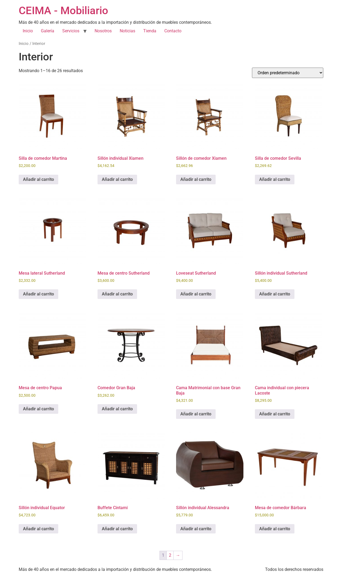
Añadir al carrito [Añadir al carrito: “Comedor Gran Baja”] (117, 408)
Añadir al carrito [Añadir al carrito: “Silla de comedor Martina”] (38, 179)
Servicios (70, 30)
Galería (47, 30)
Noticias (127, 30)
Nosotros (103, 30)
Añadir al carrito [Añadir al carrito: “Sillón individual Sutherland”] (274, 294)
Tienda (149, 30)
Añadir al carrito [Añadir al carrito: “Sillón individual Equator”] (38, 528)
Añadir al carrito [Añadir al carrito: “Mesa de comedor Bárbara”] (274, 528)
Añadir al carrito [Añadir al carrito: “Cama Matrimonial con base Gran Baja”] (195, 413)
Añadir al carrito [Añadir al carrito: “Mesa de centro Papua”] (38, 408)
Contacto (172, 30)
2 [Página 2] (170, 555)
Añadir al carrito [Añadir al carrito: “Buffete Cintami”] (117, 528)
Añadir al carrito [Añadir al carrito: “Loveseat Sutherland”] (195, 294)
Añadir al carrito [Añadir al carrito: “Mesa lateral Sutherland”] (38, 294)
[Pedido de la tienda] (287, 73)
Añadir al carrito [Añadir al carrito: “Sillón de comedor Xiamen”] (195, 179)
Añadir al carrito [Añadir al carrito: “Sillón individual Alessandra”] (195, 528)
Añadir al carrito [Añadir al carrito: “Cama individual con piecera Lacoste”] (274, 413)
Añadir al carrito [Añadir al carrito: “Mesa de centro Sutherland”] (117, 294)
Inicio (28, 30)
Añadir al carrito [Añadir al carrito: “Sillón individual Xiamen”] (117, 179)
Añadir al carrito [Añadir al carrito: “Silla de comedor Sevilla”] (274, 179)
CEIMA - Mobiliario (63, 10)
